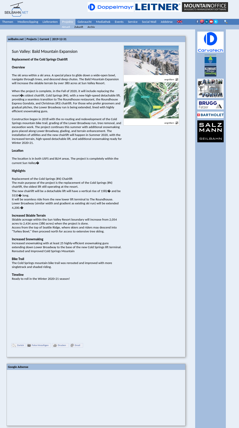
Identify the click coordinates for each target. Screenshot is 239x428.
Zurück (18, 345)
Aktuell (66, 27)
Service (132, 22)
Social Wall (149, 22)
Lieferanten (50, 22)
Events (119, 22)
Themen (7, 22)
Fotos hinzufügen (38, 345)
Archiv (91, 27)
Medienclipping (28, 22)
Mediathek (103, 22)
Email (75, 345)
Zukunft (78, 27)
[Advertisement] (40, 397)
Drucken (59, 345)
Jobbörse (167, 22)
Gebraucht (85, 22)
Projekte (67, 22)
